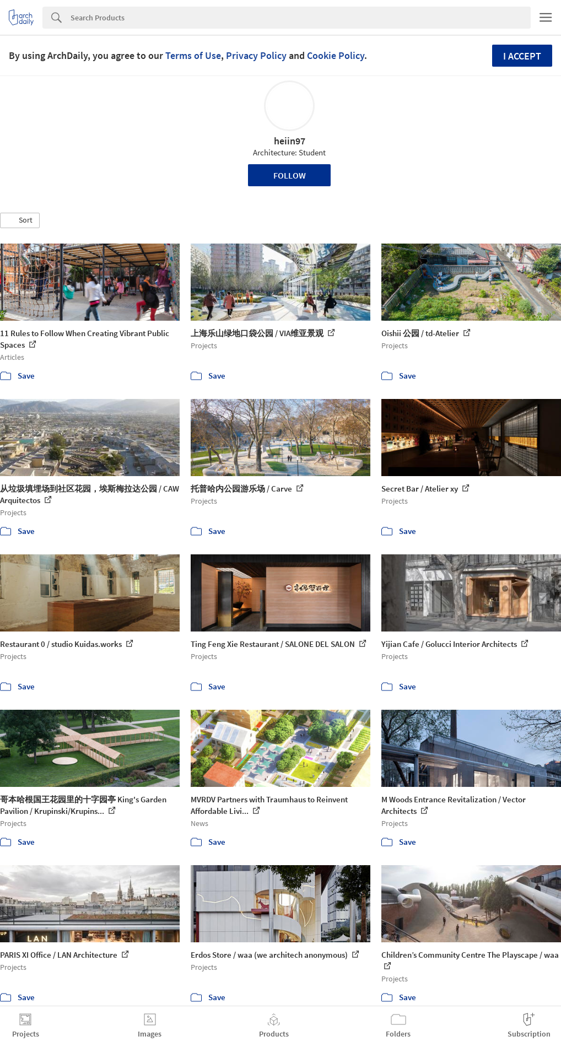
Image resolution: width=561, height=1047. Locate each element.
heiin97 (289, 140)
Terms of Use (193, 55)
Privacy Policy (256, 55)
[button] (20, 220)
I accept (522, 56)
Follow (289, 175)
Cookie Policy (335, 55)
